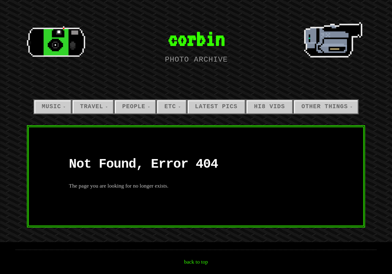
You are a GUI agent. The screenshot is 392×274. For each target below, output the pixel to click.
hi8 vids (269, 106)
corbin (196, 39)
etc (170, 106)
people (133, 106)
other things (324, 106)
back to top (196, 262)
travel (91, 106)
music (51, 106)
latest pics (216, 106)
